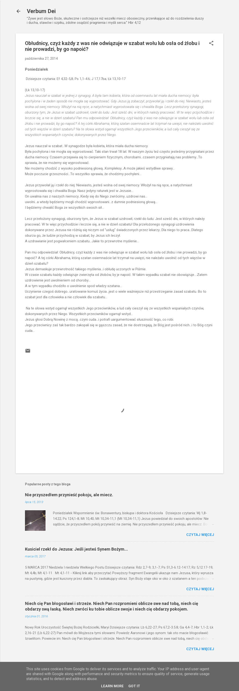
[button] (211, 43)
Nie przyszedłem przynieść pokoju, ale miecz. (69, 494)
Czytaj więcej (200, 535)
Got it (134, 686)
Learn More (112, 686)
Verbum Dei (41, 11)
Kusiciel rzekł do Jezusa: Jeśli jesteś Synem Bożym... (76, 549)
